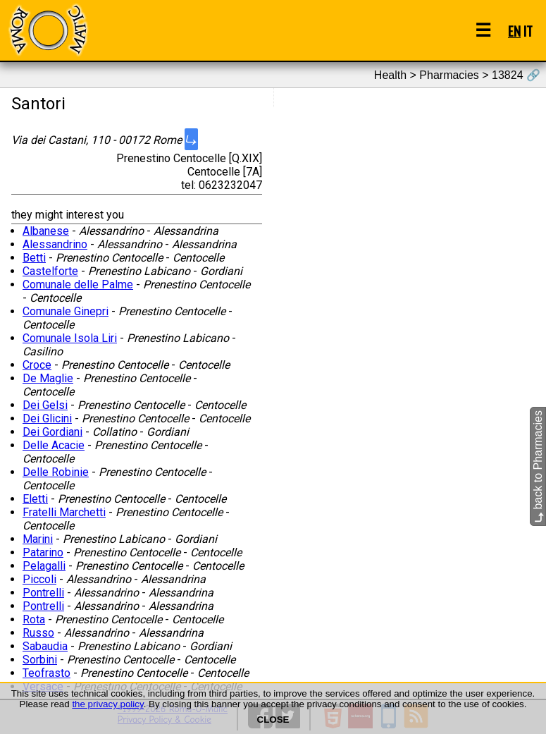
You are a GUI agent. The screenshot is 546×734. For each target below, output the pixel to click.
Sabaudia (45, 646)
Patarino (43, 552)
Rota (34, 619)
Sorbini (40, 659)
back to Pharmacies (538, 466)
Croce (37, 365)
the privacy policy (107, 704)
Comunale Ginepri (65, 311)
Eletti (35, 499)
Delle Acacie (54, 445)
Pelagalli (44, 566)
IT (528, 30)
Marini (38, 539)
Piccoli (39, 579)
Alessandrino (55, 244)
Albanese (46, 231)
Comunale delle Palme (78, 284)
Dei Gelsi (45, 405)
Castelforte (50, 271)
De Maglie (48, 378)
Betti (34, 257)
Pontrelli (43, 592)
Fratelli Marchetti (64, 512)
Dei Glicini (47, 418)
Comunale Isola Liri (70, 338)
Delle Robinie (56, 472)
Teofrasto (46, 673)
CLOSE (273, 719)
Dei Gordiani (52, 432)
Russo (38, 633)
